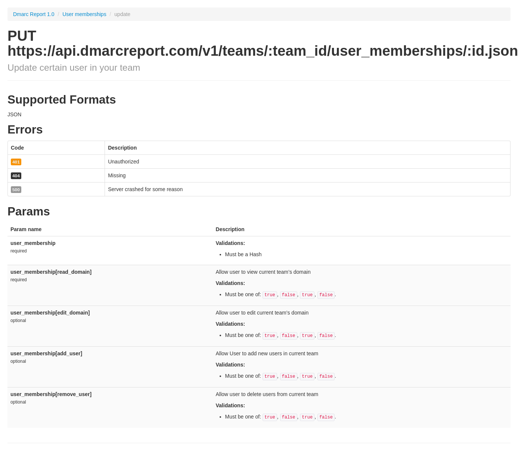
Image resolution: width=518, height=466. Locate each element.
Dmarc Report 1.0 (33, 14)
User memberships (85, 14)
